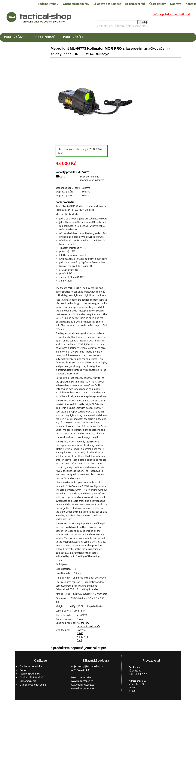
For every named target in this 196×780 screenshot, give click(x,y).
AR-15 (80, 633)
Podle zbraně (45, 37)
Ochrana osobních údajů (33, 684)
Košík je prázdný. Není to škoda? (171, 14)
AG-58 (114, 26)
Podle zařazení (15, 37)
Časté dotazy (157, 3)
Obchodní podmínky (76, 3)
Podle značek (73, 37)
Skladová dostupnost (107, 3)
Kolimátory (83, 622)
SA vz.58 (81, 630)
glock (107, 26)
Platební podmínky (30, 673)
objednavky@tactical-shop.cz (87, 666)
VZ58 (100, 26)
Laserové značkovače (88, 626)
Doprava (175, 3)
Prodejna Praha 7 (47, 3)
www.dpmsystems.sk (82, 688)
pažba (137, 26)
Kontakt (191, 3)
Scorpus (122, 26)
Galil (79, 640)
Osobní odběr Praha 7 (32, 677)
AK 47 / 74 (82, 637)
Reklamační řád (135, 3)
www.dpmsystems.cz (82, 684)
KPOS (145, 26)
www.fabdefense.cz (82, 681)
